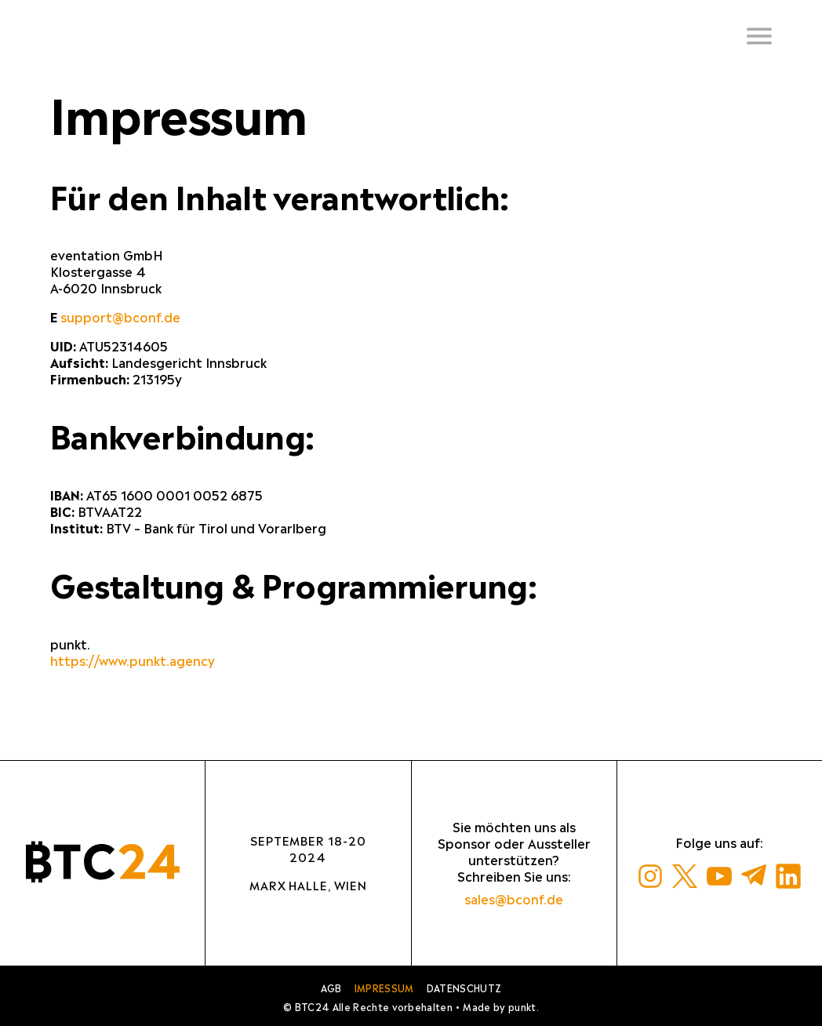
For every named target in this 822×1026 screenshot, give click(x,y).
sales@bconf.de (513, 899)
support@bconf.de (120, 317)
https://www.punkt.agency (132, 661)
